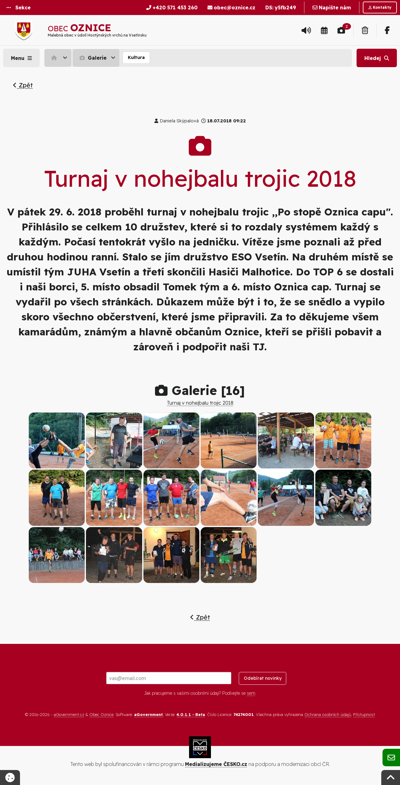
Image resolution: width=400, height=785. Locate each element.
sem (251, 693)
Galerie (92, 58)
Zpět (23, 85)
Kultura (136, 57)
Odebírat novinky (263, 678)
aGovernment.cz (69, 714)
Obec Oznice (101, 714)
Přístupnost (364, 714)
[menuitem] (58, 58)
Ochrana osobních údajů (327, 714)
